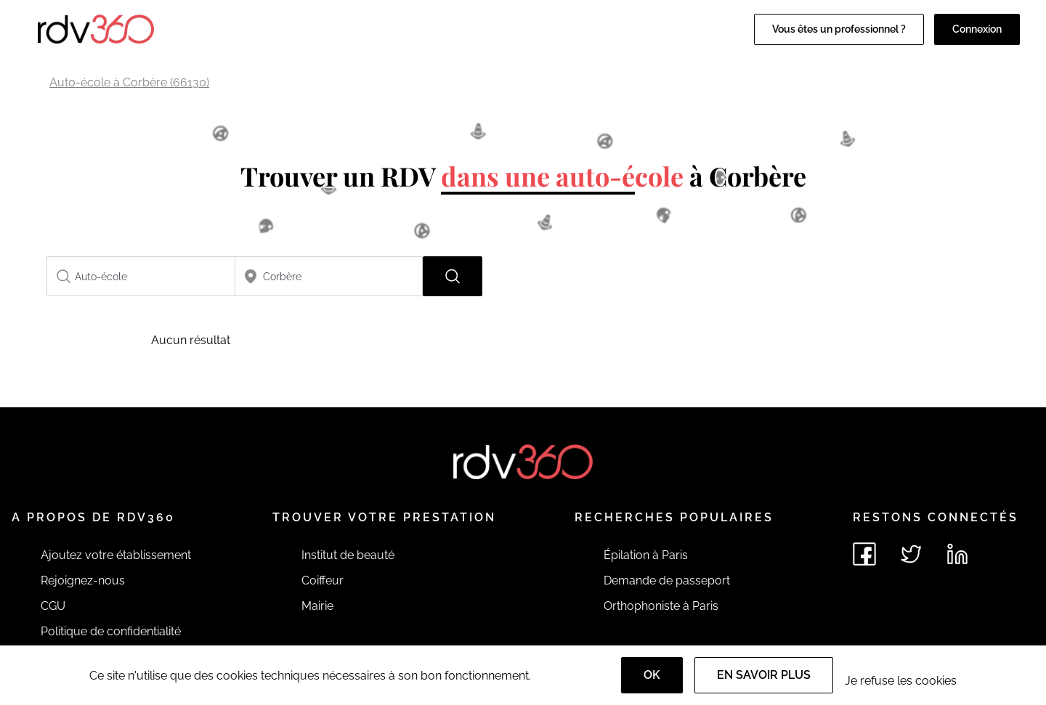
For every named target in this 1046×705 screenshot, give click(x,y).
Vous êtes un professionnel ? (839, 29)
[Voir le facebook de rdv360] (864, 554)
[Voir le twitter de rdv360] (911, 554)
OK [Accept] (652, 675)
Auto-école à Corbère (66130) (129, 82)
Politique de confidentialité (111, 631)
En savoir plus (764, 675)
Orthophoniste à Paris (661, 606)
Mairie (317, 606)
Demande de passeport (667, 580)
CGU (53, 606)
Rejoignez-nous (83, 580)
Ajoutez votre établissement (116, 555)
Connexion (977, 29)
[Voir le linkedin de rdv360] (957, 554)
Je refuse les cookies (901, 681)
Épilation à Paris (646, 555)
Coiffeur (322, 580)
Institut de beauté (347, 555)
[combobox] (140, 276)
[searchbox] (140, 276)
